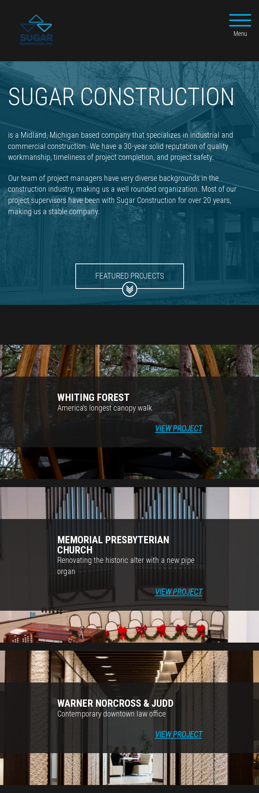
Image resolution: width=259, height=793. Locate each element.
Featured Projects (129, 280)
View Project (178, 428)
